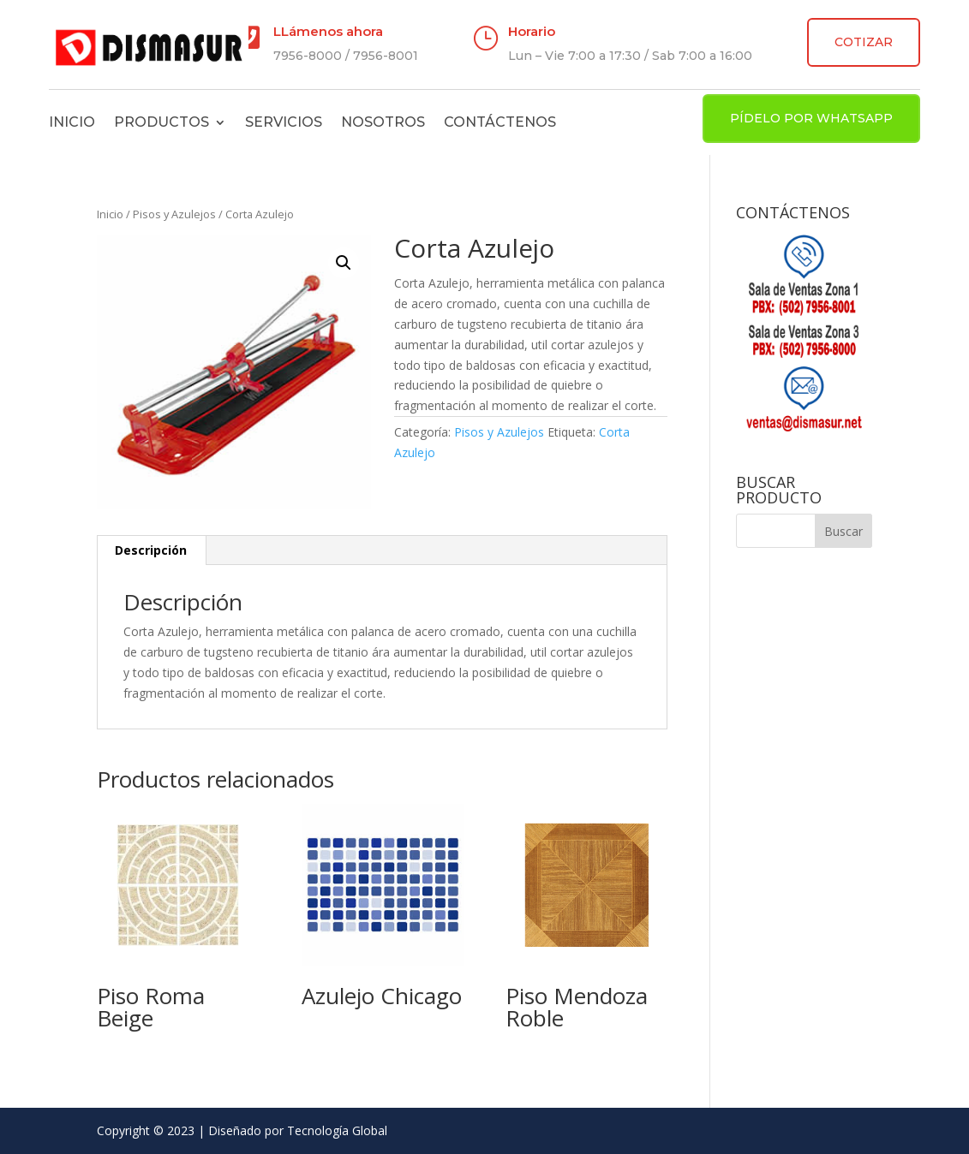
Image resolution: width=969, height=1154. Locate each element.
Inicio (72, 122)
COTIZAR (863, 42)
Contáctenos (500, 122)
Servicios (283, 122)
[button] (343, 262)
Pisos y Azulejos (174, 214)
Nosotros (383, 122)
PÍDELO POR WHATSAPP (811, 118)
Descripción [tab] (151, 550)
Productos (161, 122)
